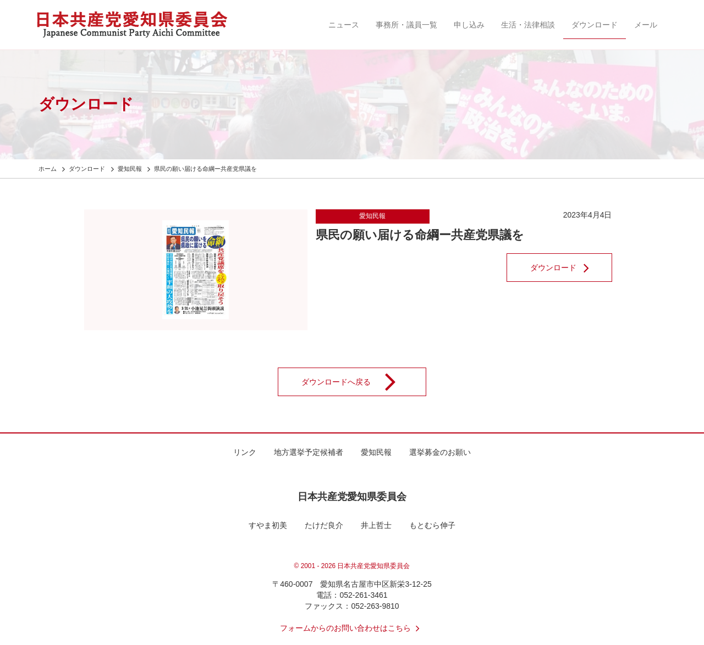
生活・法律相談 (528, 24)
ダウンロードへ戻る (355, 382)
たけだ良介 (324, 525)
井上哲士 (376, 525)
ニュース (343, 24)
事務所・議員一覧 (406, 24)
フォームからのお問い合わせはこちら (352, 628)
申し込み (469, 24)
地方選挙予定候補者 (308, 452)
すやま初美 (268, 525)
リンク (244, 452)
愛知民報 (372, 216)
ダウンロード (594, 24)
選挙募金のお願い (440, 452)
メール (645, 24)
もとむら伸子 (432, 525)
